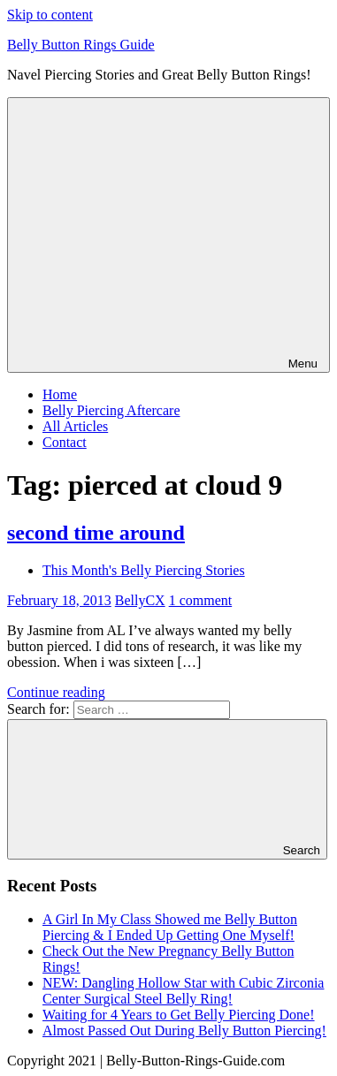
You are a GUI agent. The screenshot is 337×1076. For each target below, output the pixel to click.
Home (59, 394)
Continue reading (56, 692)
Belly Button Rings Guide (81, 44)
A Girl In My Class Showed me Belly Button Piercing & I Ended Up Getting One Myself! (169, 927)
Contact (64, 442)
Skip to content (50, 14)
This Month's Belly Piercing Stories (143, 570)
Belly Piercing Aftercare (111, 410)
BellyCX (140, 600)
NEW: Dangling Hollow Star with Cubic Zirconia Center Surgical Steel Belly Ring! (183, 990)
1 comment (201, 600)
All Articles (75, 426)
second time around (96, 532)
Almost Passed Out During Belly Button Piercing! (184, 1030)
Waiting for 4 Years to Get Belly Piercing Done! (178, 1014)
